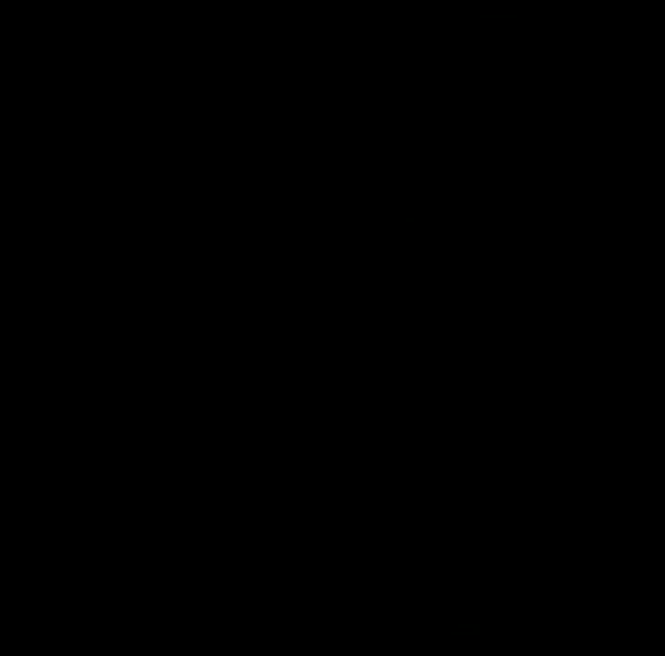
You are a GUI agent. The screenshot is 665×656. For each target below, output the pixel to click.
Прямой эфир (577, 11)
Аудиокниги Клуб (46, 642)
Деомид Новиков (572, 449)
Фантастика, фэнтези (232, 137)
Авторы (72, 11)
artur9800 (562, 112)
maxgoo (559, 210)
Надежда (561, 36)
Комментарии (203, 370)
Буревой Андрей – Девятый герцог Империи (315, 505)
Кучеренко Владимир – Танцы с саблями (310, 597)
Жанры (43, 11)
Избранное (201, 189)
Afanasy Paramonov (574, 374)
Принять (465, 629)
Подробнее (293, 634)
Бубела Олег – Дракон (281, 413)
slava (211, 389)
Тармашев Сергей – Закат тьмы (296, 459)
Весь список (197, 333)
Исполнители (111, 11)
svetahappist (565, 526)
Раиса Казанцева (572, 592)
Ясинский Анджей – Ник (285, 551)
